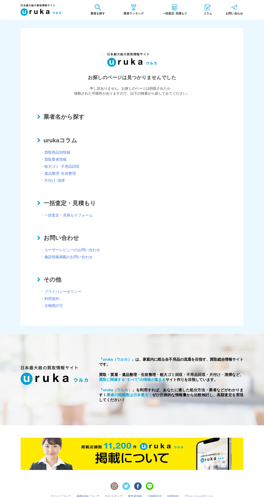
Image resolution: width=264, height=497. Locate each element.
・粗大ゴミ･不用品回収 (60, 166)
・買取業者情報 (54, 159)
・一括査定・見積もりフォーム (67, 215)
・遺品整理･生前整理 (58, 173)
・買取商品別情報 (55, 152)
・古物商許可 (52, 306)
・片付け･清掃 (53, 180)
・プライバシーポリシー (61, 292)
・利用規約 (50, 299)
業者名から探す (64, 117)
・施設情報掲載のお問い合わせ (67, 257)
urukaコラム (60, 140)
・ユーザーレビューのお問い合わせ (70, 250)
